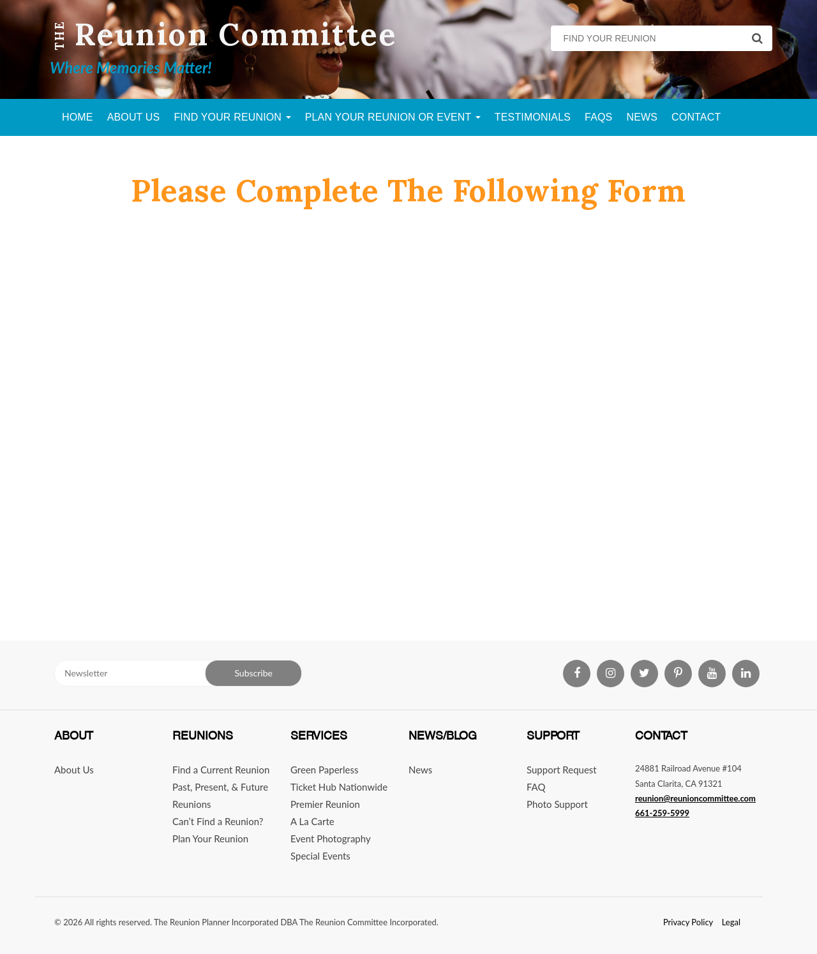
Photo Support (557, 804)
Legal (731, 922)
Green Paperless (324, 769)
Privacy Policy (688, 922)
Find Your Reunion (232, 117)
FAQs (598, 117)
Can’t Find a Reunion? (217, 821)
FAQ (536, 787)
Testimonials (533, 117)
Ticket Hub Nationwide (338, 787)
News (641, 117)
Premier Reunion (325, 804)
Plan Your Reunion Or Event (393, 117)
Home (77, 117)
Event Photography (330, 838)
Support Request (562, 769)
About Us (133, 117)
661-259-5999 (662, 813)
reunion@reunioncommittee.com (695, 798)
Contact (696, 117)
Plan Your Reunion (210, 838)
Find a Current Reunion (220, 769)
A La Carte (312, 821)
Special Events (320, 855)
